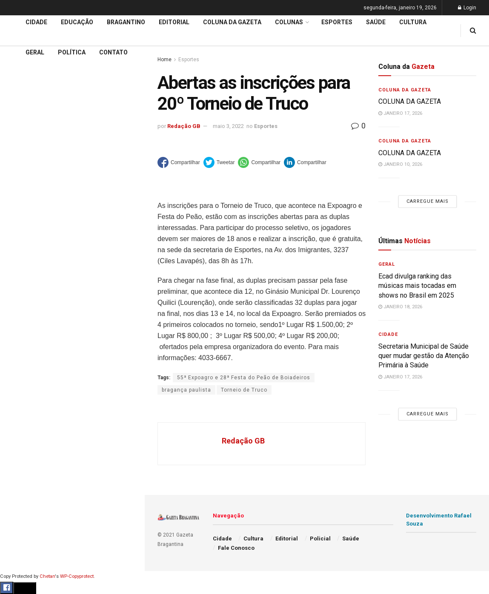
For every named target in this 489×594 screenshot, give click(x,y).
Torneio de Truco (244, 390)
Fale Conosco (28, 462)
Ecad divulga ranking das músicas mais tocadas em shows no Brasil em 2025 (417, 285)
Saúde (17, 429)
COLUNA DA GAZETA (409, 101)
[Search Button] (126, 525)
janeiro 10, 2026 (400, 164)
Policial (19, 397)
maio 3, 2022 (228, 126)
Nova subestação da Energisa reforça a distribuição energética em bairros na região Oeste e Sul (73, 184)
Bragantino (24, 348)
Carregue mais (72, 216)
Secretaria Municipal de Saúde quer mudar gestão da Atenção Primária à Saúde (423, 355)
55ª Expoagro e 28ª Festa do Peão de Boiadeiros (243, 378)
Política (20, 413)
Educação (23, 299)
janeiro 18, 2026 (400, 307)
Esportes (21, 364)
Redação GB (183, 126)
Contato (113, 52)
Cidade (19, 283)
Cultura (19, 381)
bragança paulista (186, 390)
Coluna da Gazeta (33, 332)
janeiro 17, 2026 (400, 113)
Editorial (21, 316)
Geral (16, 446)
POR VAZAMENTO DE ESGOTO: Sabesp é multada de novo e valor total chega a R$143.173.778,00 (69, 155)
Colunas (289, 22)
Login (467, 8)
